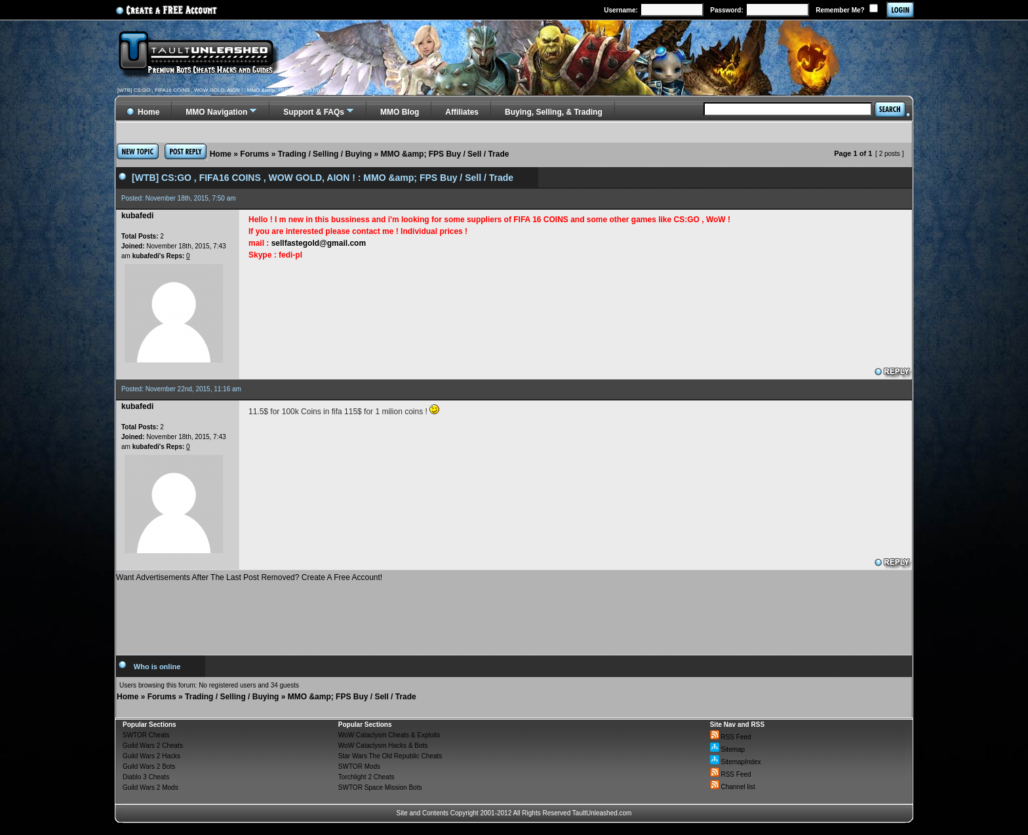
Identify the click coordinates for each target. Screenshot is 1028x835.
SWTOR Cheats (146, 735)
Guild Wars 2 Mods (150, 787)
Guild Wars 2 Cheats (153, 745)
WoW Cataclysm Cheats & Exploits (389, 735)
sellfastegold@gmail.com (318, 243)
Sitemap (727, 749)
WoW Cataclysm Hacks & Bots (383, 745)
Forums (254, 154)
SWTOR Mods (359, 766)
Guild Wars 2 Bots (149, 766)
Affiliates (462, 112)
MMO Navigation (216, 112)
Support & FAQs (313, 112)
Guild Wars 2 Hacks (151, 756)
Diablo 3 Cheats (146, 777)
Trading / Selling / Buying (325, 154)
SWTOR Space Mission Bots (380, 787)
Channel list (732, 786)
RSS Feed (730, 737)
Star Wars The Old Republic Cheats (390, 756)
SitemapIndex (735, 762)
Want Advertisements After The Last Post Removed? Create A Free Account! (249, 577)
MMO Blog (399, 112)
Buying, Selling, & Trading (554, 112)
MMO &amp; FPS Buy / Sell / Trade (444, 154)
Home (220, 154)
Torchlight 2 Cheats (366, 777)
